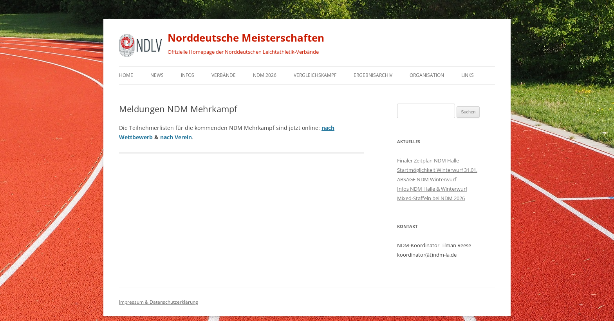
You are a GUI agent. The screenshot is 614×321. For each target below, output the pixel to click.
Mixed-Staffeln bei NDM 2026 (431, 198)
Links (467, 75)
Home (126, 75)
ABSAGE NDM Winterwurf (426, 179)
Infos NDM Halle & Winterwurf (432, 188)
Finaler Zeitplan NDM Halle (428, 160)
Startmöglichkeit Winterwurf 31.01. (437, 169)
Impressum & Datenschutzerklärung (158, 302)
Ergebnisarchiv (373, 75)
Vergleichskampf (315, 75)
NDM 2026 (264, 75)
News (157, 75)
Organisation (427, 75)
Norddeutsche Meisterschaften (246, 38)
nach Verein (176, 137)
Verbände (223, 75)
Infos (187, 75)
